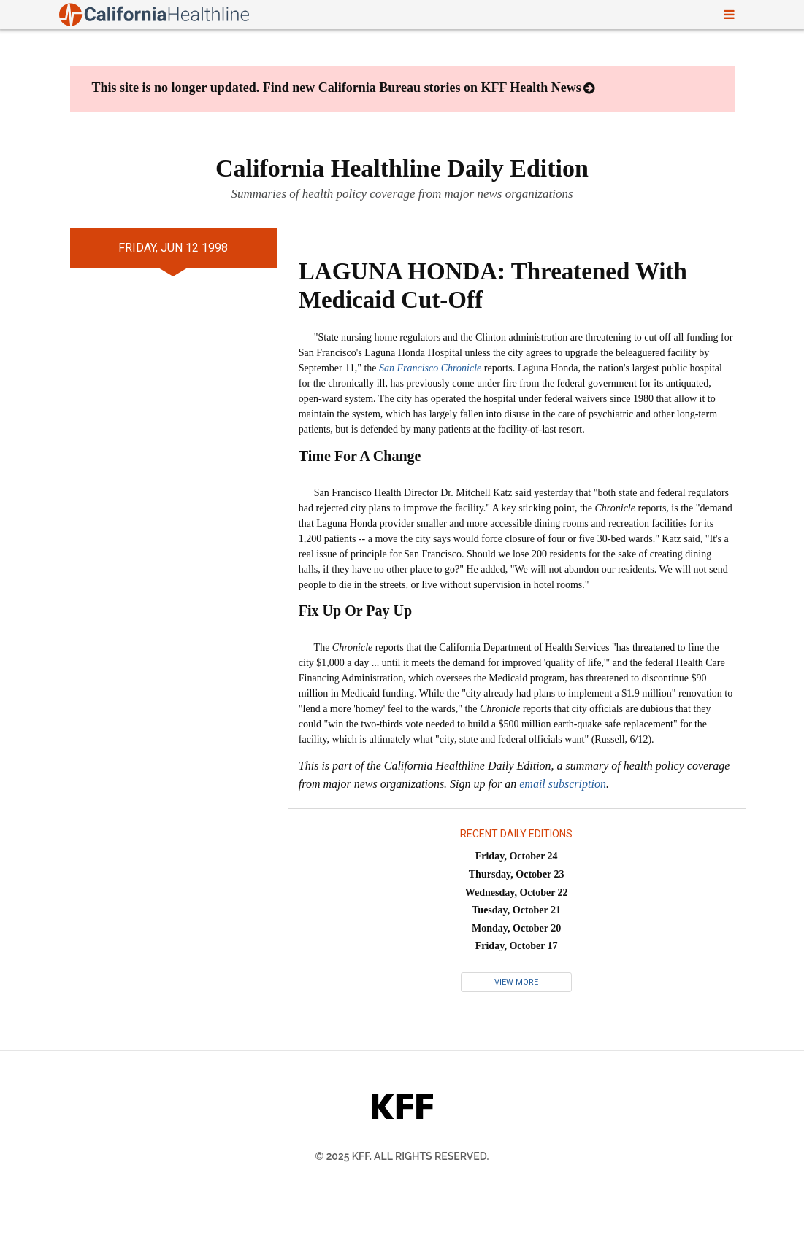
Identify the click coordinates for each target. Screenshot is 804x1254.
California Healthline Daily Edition (402, 168)
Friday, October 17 (516, 945)
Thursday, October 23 (516, 874)
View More (516, 982)
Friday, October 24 (516, 856)
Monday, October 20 (516, 928)
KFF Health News (531, 87)
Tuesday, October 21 (516, 910)
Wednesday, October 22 (516, 892)
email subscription (562, 784)
